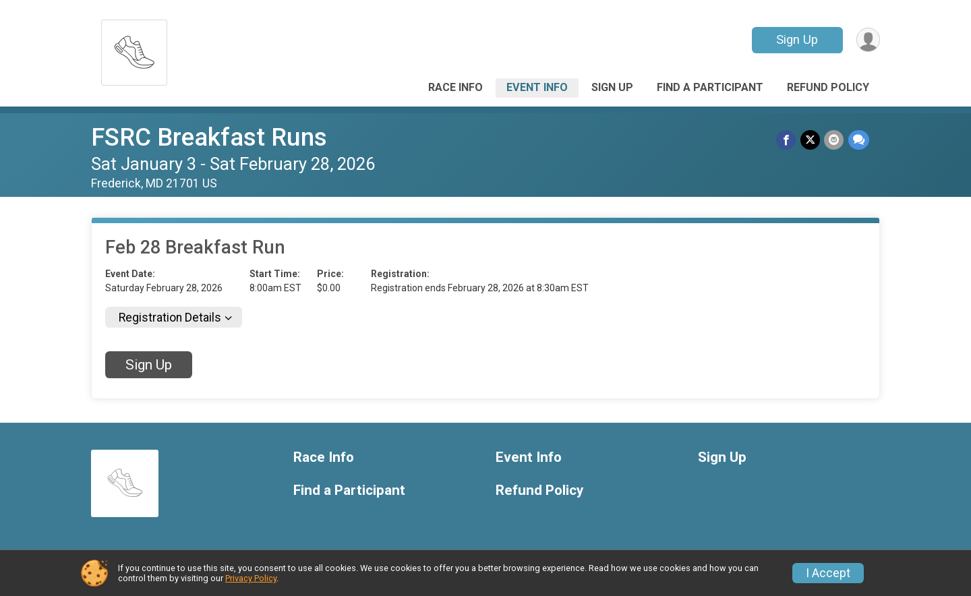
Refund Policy (828, 87)
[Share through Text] (858, 140)
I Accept (828, 573)
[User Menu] (867, 40)
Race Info (455, 87)
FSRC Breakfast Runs (209, 137)
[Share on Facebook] (787, 140)
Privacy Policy (250, 578)
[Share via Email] (834, 140)
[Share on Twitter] (811, 140)
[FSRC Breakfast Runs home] (134, 49)
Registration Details (170, 317)
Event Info (537, 87)
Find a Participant (710, 87)
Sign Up (796, 39)
